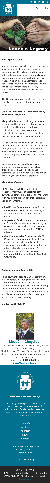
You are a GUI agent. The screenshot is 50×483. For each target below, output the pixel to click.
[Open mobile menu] (44, 8)
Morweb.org (25, 479)
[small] (31, 2)
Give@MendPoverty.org (24, 363)
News (25, 434)
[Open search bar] (37, 8)
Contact (25, 438)
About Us (25, 423)
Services (25, 427)
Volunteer (25, 430)
